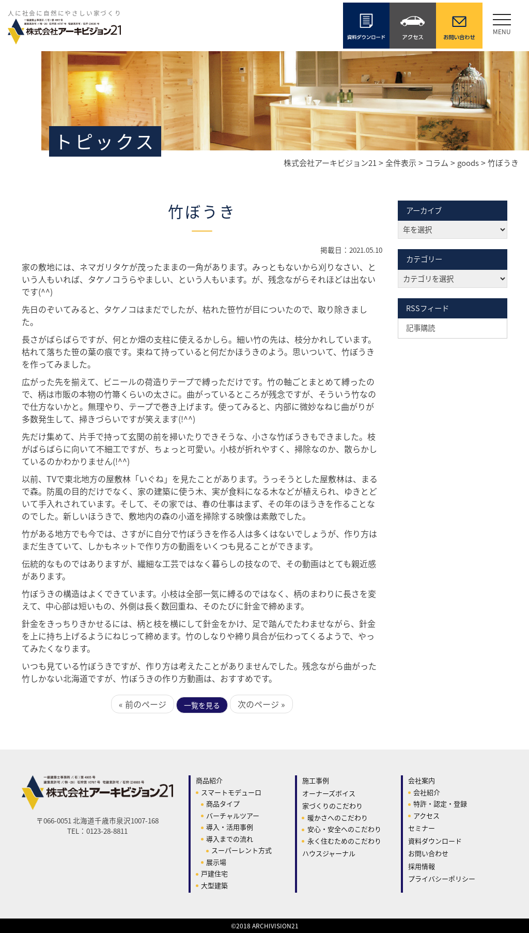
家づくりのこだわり (332, 805)
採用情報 (421, 866)
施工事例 (315, 780)
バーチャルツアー (232, 815)
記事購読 (420, 327)
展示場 (216, 862)
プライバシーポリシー (441, 878)
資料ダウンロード (435, 841)
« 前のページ (142, 704)
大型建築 (214, 885)
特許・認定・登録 (440, 803)
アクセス (426, 815)
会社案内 (421, 780)
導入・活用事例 (229, 827)
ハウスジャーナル (328, 853)
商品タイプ (223, 803)
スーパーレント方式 (241, 850)
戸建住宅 (214, 873)
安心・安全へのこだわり (344, 829)
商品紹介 (209, 780)
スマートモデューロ (231, 792)
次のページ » (261, 704)
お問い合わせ (428, 853)
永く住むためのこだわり (344, 841)
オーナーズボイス (328, 793)
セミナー (421, 828)
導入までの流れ (229, 839)
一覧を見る (202, 705)
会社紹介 (426, 792)
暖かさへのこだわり (337, 817)
